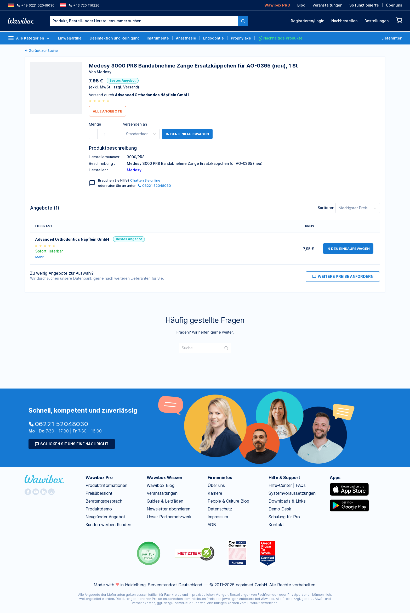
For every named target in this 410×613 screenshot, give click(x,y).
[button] (93, 134)
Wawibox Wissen (164, 477)
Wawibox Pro (99, 477)
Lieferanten (391, 38)
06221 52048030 (154, 185)
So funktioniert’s (364, 5)
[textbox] (144, 21)
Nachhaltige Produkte (280, 38)
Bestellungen (377, 21)
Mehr (39, 257)
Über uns (394, 5)
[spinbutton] (104, 134)
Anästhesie (186, 38)
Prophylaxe (241, 38)
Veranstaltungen (327, 5)
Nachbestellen (344, 21)
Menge (95, 124)
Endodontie (213, 38)
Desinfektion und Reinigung (115, 38)
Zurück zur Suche (41, 50)
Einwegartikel (70, 38)
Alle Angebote (107, 111)
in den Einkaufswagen (187, 134)
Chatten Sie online (145, 180)
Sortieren (325, 207)
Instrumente (158, 38)
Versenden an (135, 124)
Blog (301, 5)
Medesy (134, 170)
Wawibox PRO (277, 5)
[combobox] (143, 21)
